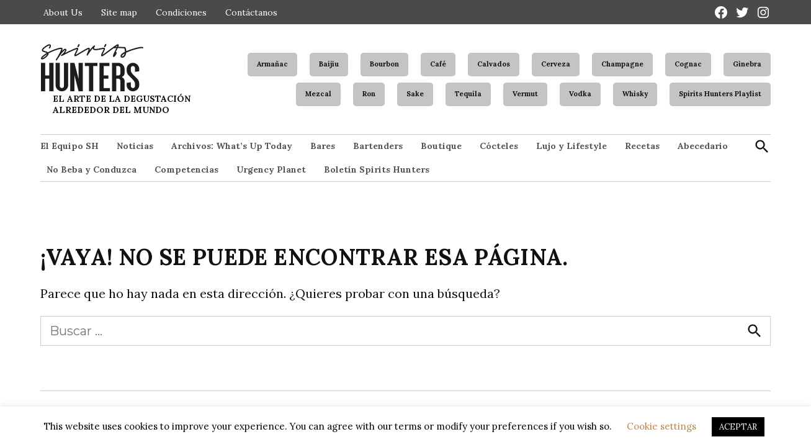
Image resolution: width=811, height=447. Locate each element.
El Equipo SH (69, 145)
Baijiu (329, 64)
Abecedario (703, 145)
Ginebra (747, 64)
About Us (63, 12)
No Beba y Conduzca (92, 169)
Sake (415, 93)
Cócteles (499, 145)
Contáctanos (251, 12)
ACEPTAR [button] (738, 427)
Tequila (468, 93)
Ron (368, 93)
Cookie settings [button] (661, 426)
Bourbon (384, 64)
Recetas (642, 145)
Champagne (622, 64)
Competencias (186, 169)
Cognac (688, 64)
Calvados (493, 64)
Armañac (272, 64)
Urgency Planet (271, 169)
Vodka (580, 93)
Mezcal (318, 93)
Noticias (135, 145)
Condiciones (181, 12)
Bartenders (378, 145)
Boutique (441, 145)
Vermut (525, 93)
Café (438, 64)
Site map (119, 12)
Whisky (635, 93)
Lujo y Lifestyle (571, 145)
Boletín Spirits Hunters (376, 169)
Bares (322, 145)
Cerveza (555, 64)
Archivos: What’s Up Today (231, 145)
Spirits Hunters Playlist (720, 93)
